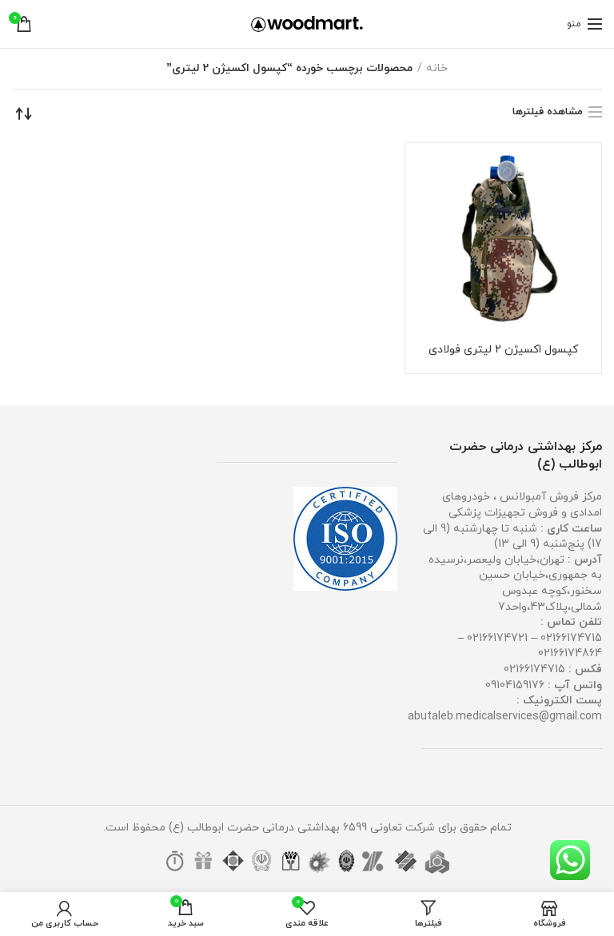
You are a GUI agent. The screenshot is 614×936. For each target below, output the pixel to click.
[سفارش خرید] (24, 113)
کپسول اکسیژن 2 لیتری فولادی (503, 350)
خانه (437, 68)
